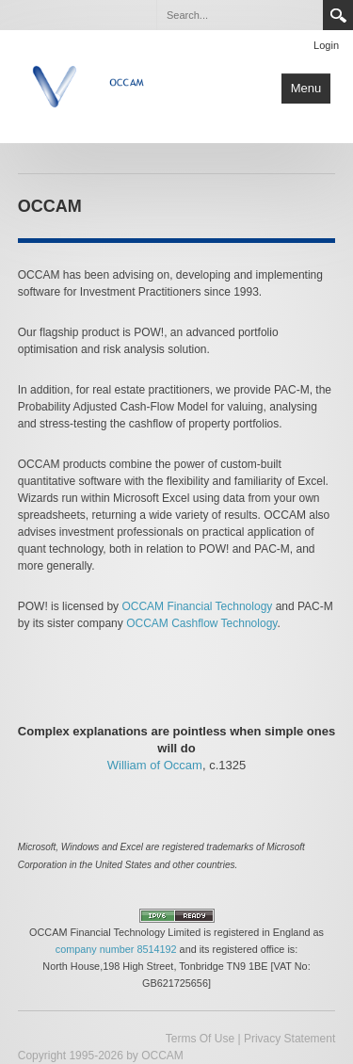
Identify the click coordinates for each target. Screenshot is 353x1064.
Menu (306, 88)
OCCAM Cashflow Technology (201, 623)
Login (326, 45)
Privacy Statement (289, 1038)
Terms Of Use (200, 1038)
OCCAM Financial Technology (196, 606)
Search (338, 15)
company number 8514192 (116, 949)
